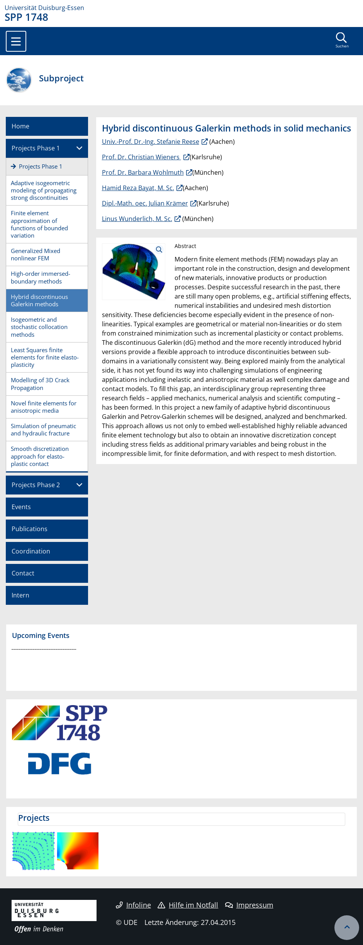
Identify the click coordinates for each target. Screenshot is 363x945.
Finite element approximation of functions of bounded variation (39, 224)
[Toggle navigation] (16, 41)
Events (21, 507)
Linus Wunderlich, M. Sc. (137, 218)
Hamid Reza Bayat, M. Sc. (138, 188)
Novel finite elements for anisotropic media (43, 406)
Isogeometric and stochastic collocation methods (39, 327)
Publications (29, 529)
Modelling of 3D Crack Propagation (40, 383)
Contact (23, 573)
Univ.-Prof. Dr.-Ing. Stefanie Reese (150, 141)
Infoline (133, 905)
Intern (20, 595)
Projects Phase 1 (36, 148)
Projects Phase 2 (36, 485)
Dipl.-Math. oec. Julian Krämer (145, 203)
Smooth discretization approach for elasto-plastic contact (40, 456)
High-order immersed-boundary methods (40, 277)
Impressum (249, 905)
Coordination (31, 551)
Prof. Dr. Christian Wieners (141, 157)
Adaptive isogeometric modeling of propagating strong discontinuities (43, 190)
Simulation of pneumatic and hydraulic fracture (43, 429)
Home (20, 126)
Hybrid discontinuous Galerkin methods (39, 300)
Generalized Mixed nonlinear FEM (35, 254)
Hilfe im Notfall (188, 905)
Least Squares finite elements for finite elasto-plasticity (45, 357)
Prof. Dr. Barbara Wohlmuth (143, 172)
